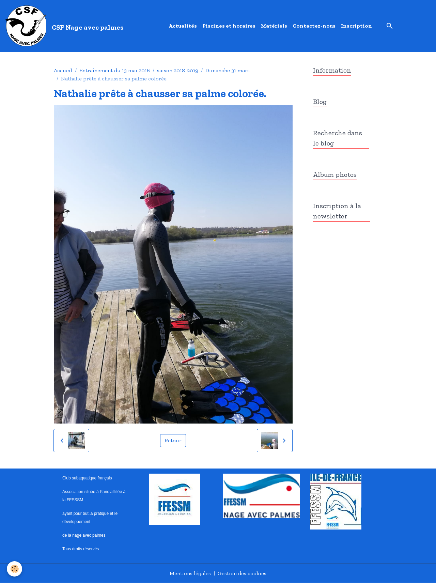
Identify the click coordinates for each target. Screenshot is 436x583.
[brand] (65, 25)
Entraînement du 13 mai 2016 (114, 70)
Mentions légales (190, 573)
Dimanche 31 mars (227, 70)
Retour (173, 440)
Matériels (274, 25)
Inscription (356, 25)
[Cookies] (14, 569)
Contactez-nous (314, 25)
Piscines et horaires (228, 25)
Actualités (183, 25)
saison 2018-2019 (177, 70)
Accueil (63, 70)
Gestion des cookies (242, 573)
